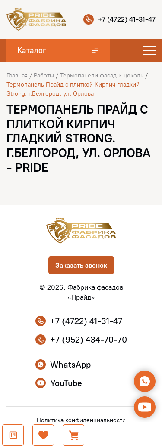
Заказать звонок (81, 265)
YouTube (58, 383)
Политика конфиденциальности (81, 420)
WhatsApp (63, 364)
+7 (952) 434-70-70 (81, 339)
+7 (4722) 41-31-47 (119, 19)
